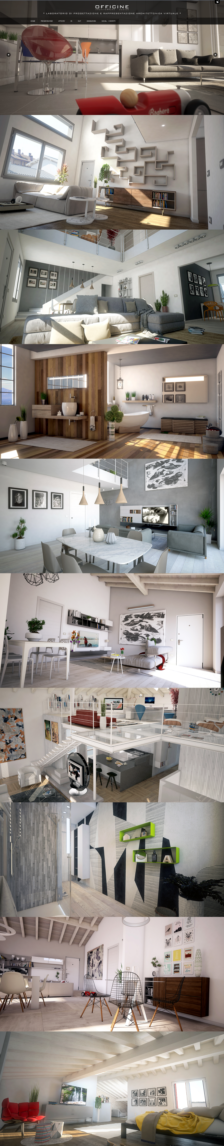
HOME (33, 21)
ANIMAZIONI (91, 21)
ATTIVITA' (61, 21)
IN (71, 21)
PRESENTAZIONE (47, 21)
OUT (79, 21)
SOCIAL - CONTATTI (108, 21)
